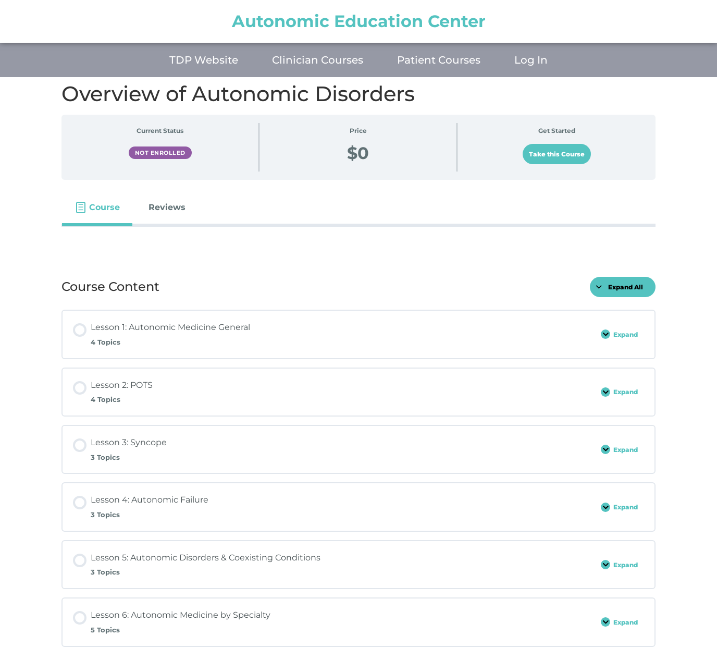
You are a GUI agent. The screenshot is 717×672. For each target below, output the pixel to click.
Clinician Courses (317, 60)
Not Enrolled (160, 152)
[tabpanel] (358, 243)
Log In (531, 60)
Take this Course (557, 154)
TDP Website (203, 60)
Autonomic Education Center (359, 21)
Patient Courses (438, 60)
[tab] (97, 207)
